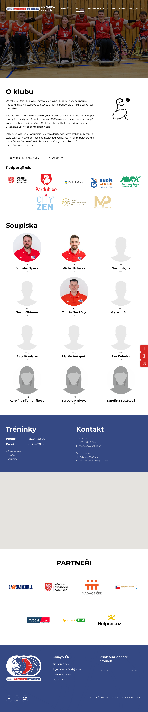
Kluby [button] (80, 8)
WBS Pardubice (62, 674)
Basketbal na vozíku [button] (47, 8)
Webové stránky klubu (24, 157)
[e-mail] (112, 670)
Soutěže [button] (65, 8)
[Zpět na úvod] (23, 8)
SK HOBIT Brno (61, 664)
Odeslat (134, 670)
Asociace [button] (135, 8)
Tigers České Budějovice (67, 669)
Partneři (118, 8)
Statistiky (55, 157)
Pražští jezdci (60, 679)
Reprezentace (98, 8)
